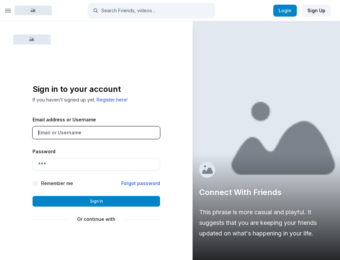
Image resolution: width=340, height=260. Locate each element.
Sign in (96, 201)
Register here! (112, 99)
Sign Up (316, 10)
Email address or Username (64, 119)
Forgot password (140, 183)
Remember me (57, 183)
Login (285, 10)
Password (44, 151)
